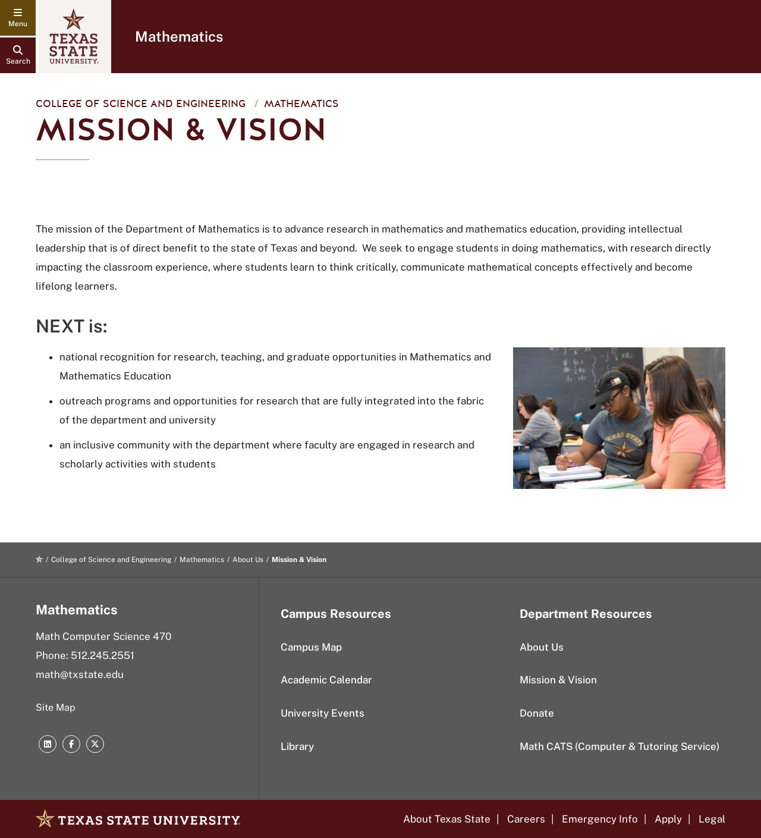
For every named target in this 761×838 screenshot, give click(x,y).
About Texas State (446, 819)
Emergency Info (600, 819)
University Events (322, 713)
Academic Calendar (326, 680)
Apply (668, 819)
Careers (526, 819)
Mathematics (179, 36)
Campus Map (311, 647)
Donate (537, 713)
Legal (712, 819)
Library (297, 746)
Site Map (56, 707)
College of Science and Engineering (141, 104)
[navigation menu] (18, 18)
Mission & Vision (558, 680)
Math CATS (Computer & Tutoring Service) (619, 746)
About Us (247, 559)
